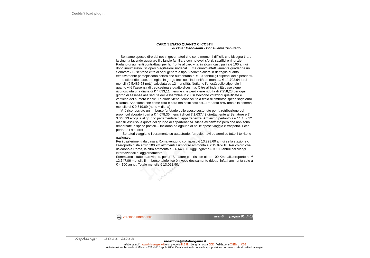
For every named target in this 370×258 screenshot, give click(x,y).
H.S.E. (185, 244)
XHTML (234, 244)
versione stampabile (138, 217)
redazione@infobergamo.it (185, 241)
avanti (219, 216)
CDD (211, 244)
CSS (243, 244)
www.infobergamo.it (153, 244)
